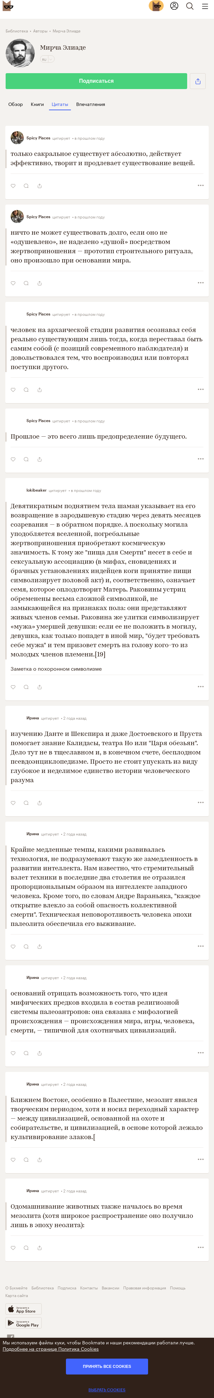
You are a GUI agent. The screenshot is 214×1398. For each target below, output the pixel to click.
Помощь (178, 1287)
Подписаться (96, 81)
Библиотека (42, 1287)
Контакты (89, 1287)
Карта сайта (16, 1295)
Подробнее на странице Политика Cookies (51, 1348)
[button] (198, 81)
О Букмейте (16, 1287)
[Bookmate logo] (8, 5)
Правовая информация (144, 1287)
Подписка (67, 1287)
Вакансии (110, 1287)
